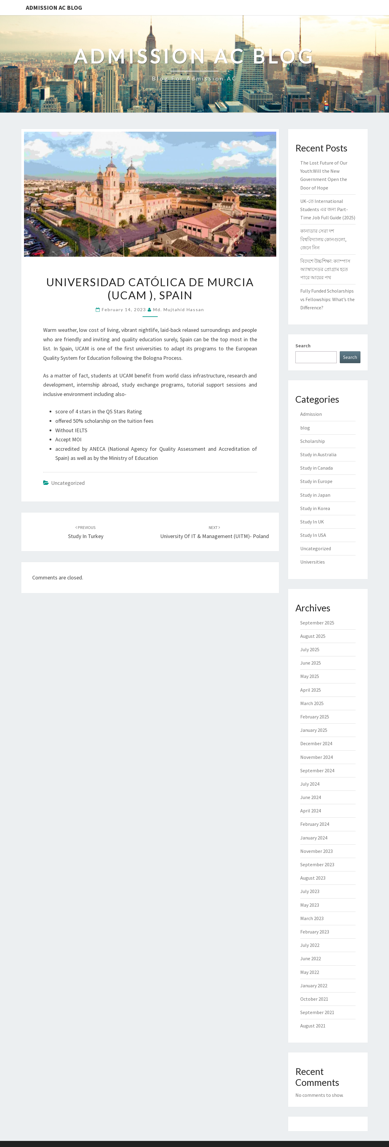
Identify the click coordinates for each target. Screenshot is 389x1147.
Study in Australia (318, 454)
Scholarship (312, 441)
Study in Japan (315, 495)
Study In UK (312, 522)
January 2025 (313, 730)
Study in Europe (316, 481)
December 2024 (316, 743)
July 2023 (309, 891)
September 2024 (317, 770)
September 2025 (317, 623)
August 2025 (312, 636)
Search (303, 345)
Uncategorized (68, 482)
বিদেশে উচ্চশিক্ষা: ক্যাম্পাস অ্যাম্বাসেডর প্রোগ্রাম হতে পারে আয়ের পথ (325, 269)
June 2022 (310, 958)
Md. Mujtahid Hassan (178, 309)
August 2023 (312, 878)
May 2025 (309, 676)
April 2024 (310, 811)
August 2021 (312, 1026)
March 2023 (312, 918)
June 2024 (310, 797)
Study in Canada (316, 468)
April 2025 (310, 690)
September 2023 (317, 864)
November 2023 (316, 851)
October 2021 (314, 999)
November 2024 (316, 757)
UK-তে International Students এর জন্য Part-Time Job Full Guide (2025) (327, 209)
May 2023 (309, 905)
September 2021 (317, 1012)
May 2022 (309, 972)
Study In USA (313, 535)
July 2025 (309, 649)
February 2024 (314, 824)
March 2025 (312, 703)
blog (305, 428)
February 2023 (314, 932)
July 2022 (309, 945)
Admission (311, 414)
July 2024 (309, 784)
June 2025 (310, 663)
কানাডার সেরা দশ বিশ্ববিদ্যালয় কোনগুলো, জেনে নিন (323, 239)
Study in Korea (315, 508)
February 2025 (314, 717)
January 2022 (313, 985)
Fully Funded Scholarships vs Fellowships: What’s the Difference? (327, 299)
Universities (312, 562)
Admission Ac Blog (54, 7)
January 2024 (313, 838)
